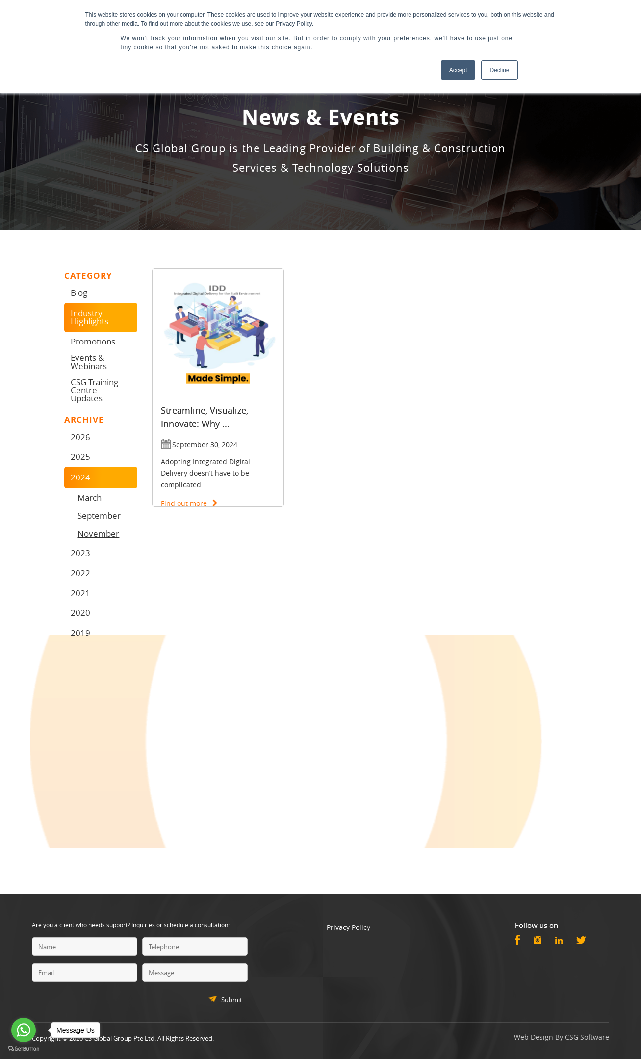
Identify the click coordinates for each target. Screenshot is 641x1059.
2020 (80, 612)
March (89, 497)
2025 (80, 456)
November (98, 533)
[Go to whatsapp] (23, 1030)
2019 (80, 632)
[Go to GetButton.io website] (23, 1049)
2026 (80, 437)
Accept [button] (458, 70)
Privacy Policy (348, 927)
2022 (80, 573)
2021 (80, 593)
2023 (80, 552)
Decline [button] (499, 70)
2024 (80, 477)
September (99, 515)
